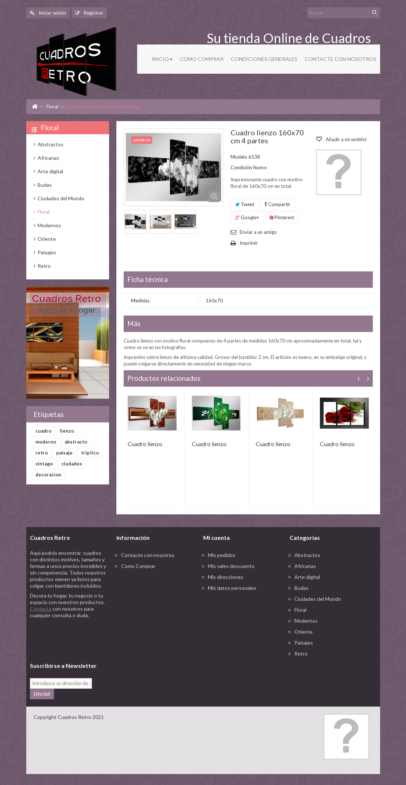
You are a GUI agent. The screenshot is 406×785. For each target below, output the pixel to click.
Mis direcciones (225, 577)
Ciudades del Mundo (60, 198)
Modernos (48, 225)
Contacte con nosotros (147, 555)
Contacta (40, 609)
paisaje (64, 453)
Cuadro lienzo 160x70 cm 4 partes (145, 444)
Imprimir (249, 243)
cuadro (43, 431)
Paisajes (46, 252)
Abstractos (49, 144)
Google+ (247, 217)
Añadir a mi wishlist (346, 139)
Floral (52, 106)
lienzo (67, 431)
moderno (45, 442)
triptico (90, 453)
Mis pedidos (221, 555)
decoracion (48, 474)
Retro (43, 266)
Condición (241, 167)
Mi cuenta (216, 537)
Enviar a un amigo (258, 232)
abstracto (76, 442)
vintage (44, 464)
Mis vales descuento (231, 566)
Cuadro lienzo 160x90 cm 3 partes (337, 444)
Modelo (239, 157)
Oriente (46, 239)
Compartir (277, 204)
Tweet (244, 204)
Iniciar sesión (48, 13)
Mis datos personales (232, 588)
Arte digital (49, 171)
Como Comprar (138, 566)
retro (41, 453)
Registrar (89, 13)
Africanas (47, 158)
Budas (44, 185)
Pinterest (282, 217)
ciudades (71, 464)
